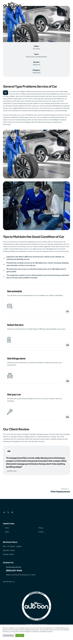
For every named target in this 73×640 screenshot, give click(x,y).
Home (7, 528)
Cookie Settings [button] (8, 635)
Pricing (40, 528)
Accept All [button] (20, 635)
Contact (41, 532)
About (7, 532)
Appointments (7, 581)
